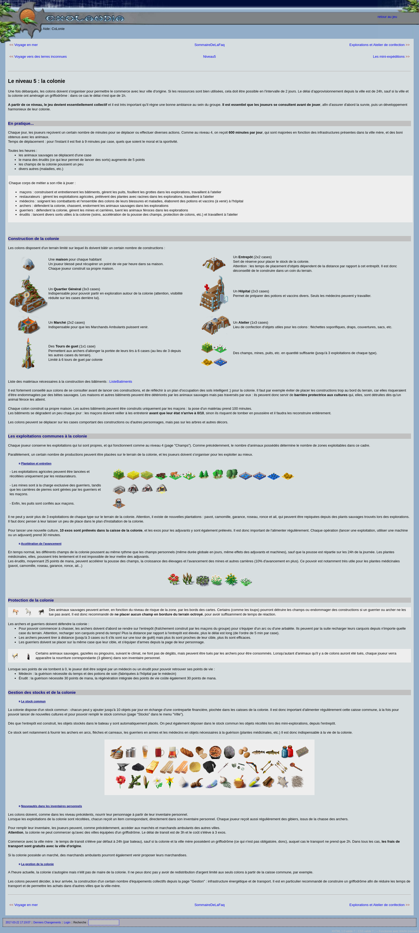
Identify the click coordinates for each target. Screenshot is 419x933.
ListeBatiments (120, 382)
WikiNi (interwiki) (409, 931)
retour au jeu (387, 17)
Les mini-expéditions (389, 57)
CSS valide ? (366, 931)
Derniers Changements (47, 922)
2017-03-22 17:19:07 (18, 922)
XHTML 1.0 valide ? (343, 931)
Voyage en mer (26, 45)
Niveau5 (209, 57)
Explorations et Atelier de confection (377, 45)
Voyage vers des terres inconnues (40, 57)
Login (67, 922)
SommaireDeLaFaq (210, 45)
